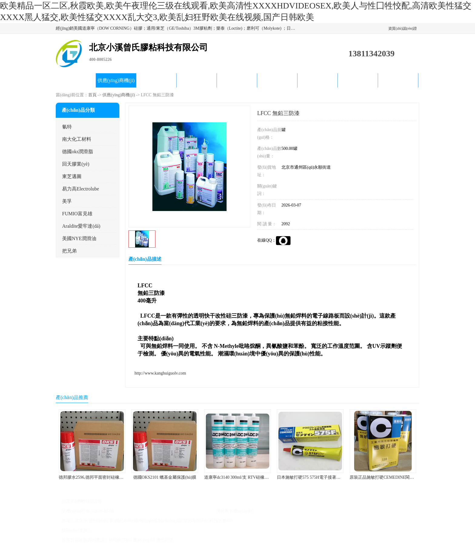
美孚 (67, 201)
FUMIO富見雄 (77, 213)
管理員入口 (162, 530)
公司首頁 (75, 80)
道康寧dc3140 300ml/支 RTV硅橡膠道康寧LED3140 (251, 477)
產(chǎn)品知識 (277, 80)
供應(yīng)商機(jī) (116, 80)
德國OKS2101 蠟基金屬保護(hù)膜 (165, 477)
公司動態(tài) (237, 80)
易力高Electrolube (80, 188)
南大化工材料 (76, 139)
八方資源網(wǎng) (109, 530)
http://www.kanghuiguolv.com (160, 373)
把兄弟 (69, 250)
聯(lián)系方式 (398, 80)
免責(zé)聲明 (139, 530)
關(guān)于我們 (197, 80)
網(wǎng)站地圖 (189, 530)
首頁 (92, 95)
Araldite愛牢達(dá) (81, 226)
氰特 (67, 126)
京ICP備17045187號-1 (135, 511)
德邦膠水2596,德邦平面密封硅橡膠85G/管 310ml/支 (106, 477)
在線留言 (357, 80)
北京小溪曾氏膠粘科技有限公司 (185, 511)
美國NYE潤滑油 (79, 238)
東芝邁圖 (71, 176)
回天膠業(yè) (75, 164)
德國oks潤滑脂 (77, 151)
